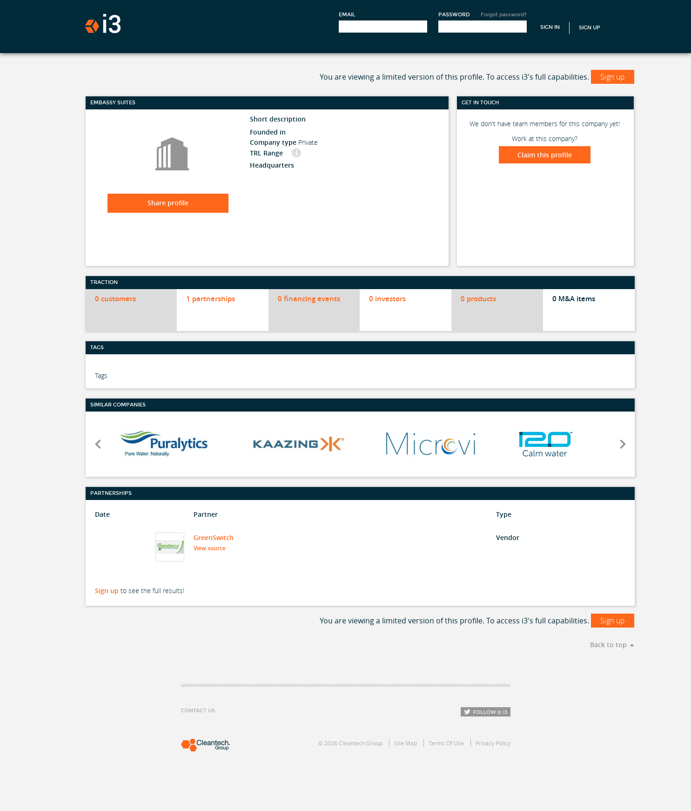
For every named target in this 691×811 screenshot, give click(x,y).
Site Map (405, 743)
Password (454, 14)
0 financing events (309, 299)
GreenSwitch (214, 537)
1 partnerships (210, 299)
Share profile (168, 202)
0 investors (387, 299)
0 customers (115, 299)
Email (347, 14)
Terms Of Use (446, 743)
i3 (103, 23)
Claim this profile (544, 154)
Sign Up (589, 28)
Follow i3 (485, 711)
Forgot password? (504, 14)
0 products (478, 299)
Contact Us (198, 711)
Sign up (612, 77)
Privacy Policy (493, 743)
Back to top (608, 644)
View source (212, 548)
